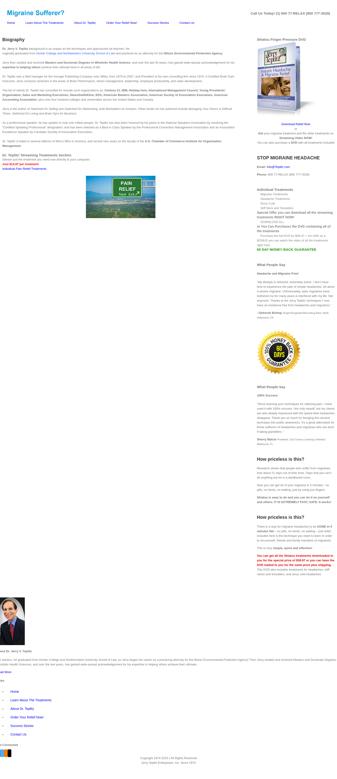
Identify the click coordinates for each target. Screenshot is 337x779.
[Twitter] (2, 753)
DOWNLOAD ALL (272, 222)
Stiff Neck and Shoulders (276, 208)
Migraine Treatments (274, 194)
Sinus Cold (267, 203)
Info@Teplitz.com (278, 167)
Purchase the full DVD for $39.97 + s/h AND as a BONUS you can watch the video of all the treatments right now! (292, 240)
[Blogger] (6, 753)
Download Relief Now (295, 124)
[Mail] (9, 753)
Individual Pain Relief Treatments (24, 168)
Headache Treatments (275, 199)
